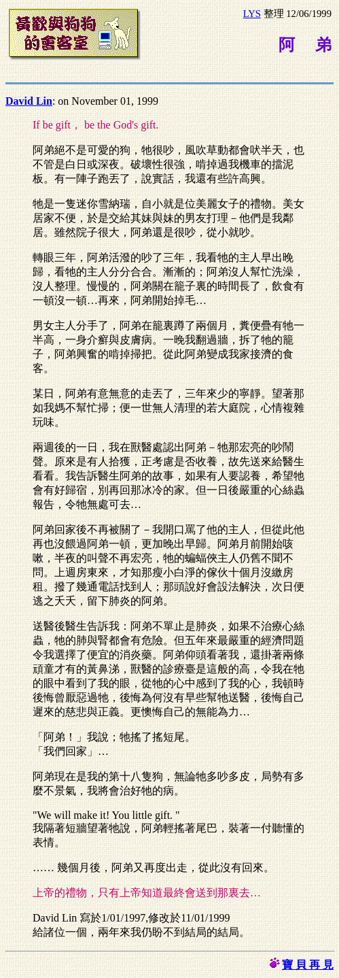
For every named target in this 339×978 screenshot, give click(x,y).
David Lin (28, 101)
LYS (252, 13)
